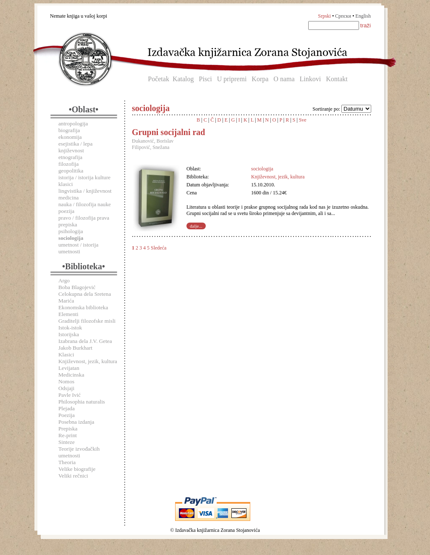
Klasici (66, 354)
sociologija (262, 169)
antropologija (73, 123)
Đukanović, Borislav (152, 141)
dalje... (196, 225)
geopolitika (70, 170)
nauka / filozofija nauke (84, 204)
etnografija (70, 157)
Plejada (66, 408)
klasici (65, 184)
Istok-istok (70, 327)
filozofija (68, 164)
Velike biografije (76, 469)
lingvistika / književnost (85, 191)
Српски (343, 16)
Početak (158, 78)
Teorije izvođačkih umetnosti (79, 452)
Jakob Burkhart (75, 348)
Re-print (67, 435)
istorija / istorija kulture (84, 177)
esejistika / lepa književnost (75, 147)
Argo (64, 280)
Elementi (68, 314)
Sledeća (158, 248)
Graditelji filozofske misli (86, 321)
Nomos (66, 381)
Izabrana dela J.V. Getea (85, 341)
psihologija (70, 231)
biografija (69, 130)
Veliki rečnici (73, 476)
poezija (66, 211)
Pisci (205, 78)
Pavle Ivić (69, 395)
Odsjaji (66, 388)
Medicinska (71, 375)
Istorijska (68, 334)
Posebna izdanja (76, 422)
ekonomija (70, 137)
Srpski (324, 16)
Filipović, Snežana (150, 147)
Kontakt (337, 78)
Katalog (183, 78)
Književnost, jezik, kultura (87, 361)
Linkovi (310, 78)
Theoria (67, 462)
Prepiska (67, 428)
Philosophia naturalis (81, 401)
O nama (283, 78)
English (363, 16)
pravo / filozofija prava (83, 218)
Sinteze (66, 442)
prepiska (67, 224)
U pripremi (232, 78)
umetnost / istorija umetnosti (78, 248)
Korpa (260, 78)
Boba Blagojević (76, 287)
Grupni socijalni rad (168, 132)
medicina (68, 197)
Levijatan (68, 368)
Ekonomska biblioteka (83, 307)
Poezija (66, 415)
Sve (303, 120)
